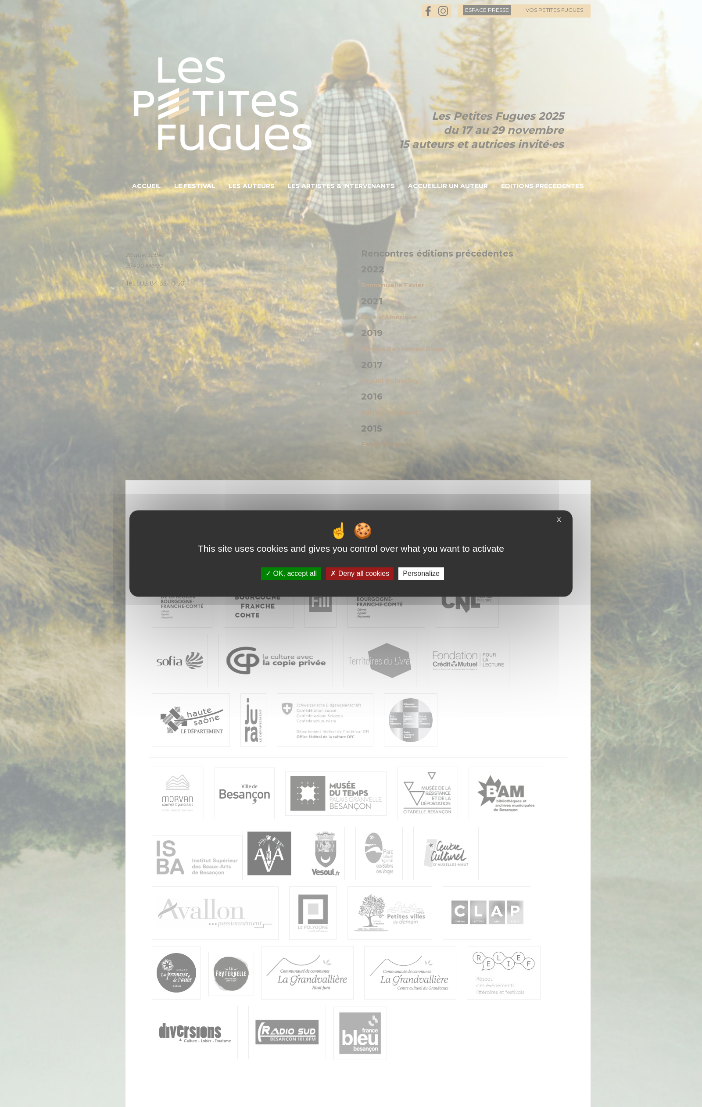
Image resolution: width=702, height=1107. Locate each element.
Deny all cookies (359, 573)
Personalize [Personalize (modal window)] (421, 573)
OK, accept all (291, 573)
